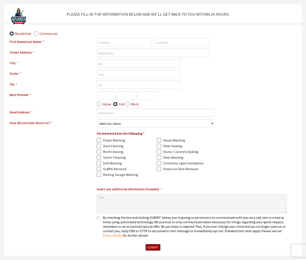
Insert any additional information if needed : (129, 189)
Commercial (48, 33)
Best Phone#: (20, 95)
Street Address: (22, 52)
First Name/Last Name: (27, 42)
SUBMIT (153, 247)
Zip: (13, 84)
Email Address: (21, 112)
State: (15, 73)
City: (14, 63)
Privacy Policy (112, 235)
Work (135, 104)
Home (106, 104)
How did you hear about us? (31, 123)
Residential (23, 33)
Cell (121, 104)
